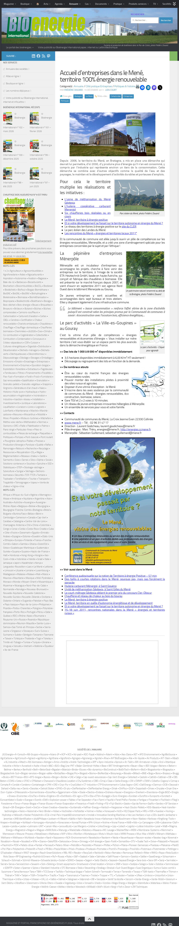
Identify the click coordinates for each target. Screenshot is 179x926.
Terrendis (126, 871)
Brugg (176, 773)
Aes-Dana (126, 754)
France (37, 540)
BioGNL (16, 293)
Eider (75, 792)
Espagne (16, 536)
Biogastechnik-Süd (9, 773)
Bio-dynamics (95, 769)
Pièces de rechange (28, 433)
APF (94, 762)
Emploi (18, 361)
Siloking (51, 864)
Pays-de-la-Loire (28, 604)
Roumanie (39, 615)
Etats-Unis (47, 536)
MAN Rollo (51, 830)
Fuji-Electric (116, 803)
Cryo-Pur (64, 784)
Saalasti (83, 856)
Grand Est (42, 544)
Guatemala (42, 547)
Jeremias (8, 818)
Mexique (30, 578)
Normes (42, 422)
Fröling (99, 803)
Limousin (9, 570)
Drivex (151, 788)
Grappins (47, 384)
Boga (150, 773)
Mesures (17, 414)
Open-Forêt (110, 841)
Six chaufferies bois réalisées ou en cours (88, 214)
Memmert (166, 830)
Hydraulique (32, 391)
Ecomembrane (37, 792)
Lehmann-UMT (35, 826)
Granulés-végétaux (31, 384)
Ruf (54, 856)
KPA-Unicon (94, 822)
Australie (7, 502)
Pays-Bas (48, 600)
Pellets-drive (26, 845)
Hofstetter (79, 811)
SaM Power (113, 856)
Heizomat (32, 811)
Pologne (37, 608)
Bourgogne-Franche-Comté (17, 510)
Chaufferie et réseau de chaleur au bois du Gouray (93, 596)
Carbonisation (10, 316)
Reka (107, 852)
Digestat (32, 346)
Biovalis (127, 773)
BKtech (136, 773)
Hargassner (116, 807)
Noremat (172, 837)
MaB (165, 826)
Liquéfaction (9, 406)
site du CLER (129, 226)
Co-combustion (10, 335)
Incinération (39, 395)
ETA (86, 796)
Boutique (25, 4)
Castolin (143, 777)
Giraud (6, 807)
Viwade (58, 883)
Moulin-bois (113, 833)
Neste (115, 837)
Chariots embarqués (28, 323)
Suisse (44, 631)
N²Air (35, 841)
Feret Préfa (121, 799)
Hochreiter (67, 811)
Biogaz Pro (72, 773)
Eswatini (36, 536)
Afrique (6, 494)
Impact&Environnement (73, 815)
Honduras (14, 555)
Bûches (37, 308)
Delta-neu (15, 788)
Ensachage (29, 361)
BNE (144, 773)
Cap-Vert (41, 517)
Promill (112, 849)
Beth (35, 769)
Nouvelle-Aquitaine (12, 593)
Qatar (48, 612)
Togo (38, 638)
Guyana (15, 551)
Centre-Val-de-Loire (35, 521)
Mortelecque (90, 833)
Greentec (63, 807)
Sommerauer (172, 864)
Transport (43, 478)
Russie (22, 619)
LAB (157, 822)
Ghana (33, 544)
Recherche (31, 448)
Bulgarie (7, 513)
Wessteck (80, 886)
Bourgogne (43, 506)
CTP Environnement (108, 784)
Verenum (170, 879)
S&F (76, 856)
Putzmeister (159, 849)
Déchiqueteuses (18, 354)
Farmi (101, 799)
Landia (14, 826)
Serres (25, 459)
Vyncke (106, 883)
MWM (151, 833)
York (120, 886)
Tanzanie (37, 634)
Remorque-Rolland (132, 852)
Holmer (90, 811)
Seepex (79, 860)
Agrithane (53, 758)
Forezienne (6, 803)
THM (16, 875)
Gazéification (28, 380)
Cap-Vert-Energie (117, 777)
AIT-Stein (165, 758)
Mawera (97, 830)
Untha (18, 879)
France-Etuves (45, 803)
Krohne (106, 822)
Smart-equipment (66, 864)
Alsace (6, 498)
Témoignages (22, 482)
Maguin (31, 830)
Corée (22, 528)
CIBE (95, 780)
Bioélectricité (23, 301)
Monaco (7, 581)
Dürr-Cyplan (7, 792)
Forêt (29, 376)
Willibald (91, 886)
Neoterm (105, 837)
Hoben (56, 811)
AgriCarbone (6, 758)
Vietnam (28, 646)
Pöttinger (172, 849)
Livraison (21, 406)
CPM (48, 784)
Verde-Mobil (157, 879)
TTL (111, 875)
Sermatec (171, 860)
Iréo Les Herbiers (135, 815)
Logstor (131, 826)
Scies (17, 459)
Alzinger (48, 762)
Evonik (38, 799)
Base (104, 765)
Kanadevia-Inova (92, 818)
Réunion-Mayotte (26, 623)
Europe (18, 540)
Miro (69, 833)
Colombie (44, 525)
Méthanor (6, 837)
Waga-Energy (119, 883)
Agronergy (87, 758)
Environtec (22, 796)
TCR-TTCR (30, 475)
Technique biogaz (73, 871)
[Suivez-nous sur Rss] (43, 56)
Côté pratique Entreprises (99, 86)
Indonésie (21, 559)
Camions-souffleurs (28, 312)
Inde (12, 559)
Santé (43, 456)
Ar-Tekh (129, 762)
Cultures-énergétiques (14, 346)
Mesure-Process (25, 833)
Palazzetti (163, 841)
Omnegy (84, 841)
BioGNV (25, 293)
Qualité (39, 444)
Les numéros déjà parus (17, 90)
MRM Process (128, 833)
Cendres (15, 320)
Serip (161, 860)
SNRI (118, 864)
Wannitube (143, 883)
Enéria (42, 796)
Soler (151, 864)
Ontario (16, 600)
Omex (75, 841)
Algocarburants (34, 274)
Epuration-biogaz (40, 365)
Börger (55, 777)
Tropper (104, 875)
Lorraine (30, 570)
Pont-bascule (32, 437)
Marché (34, 410)
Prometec (102, 849)
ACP (63, 754)
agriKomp (42, 758)
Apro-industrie (106, 762)
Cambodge (8, 517)
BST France (16, 777)
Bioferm (135, 769)
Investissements (11, 403)
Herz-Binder (45, 811)
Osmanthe (123, 841)
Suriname (8, 634)
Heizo (22, 811)
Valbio (53, 879)
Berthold (27, 769)
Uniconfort (160, 875)
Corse (14, 528)
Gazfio (151, 803)
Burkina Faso (19, 513)
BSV (26, 777)
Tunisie (26, 642)
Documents (101, 4)
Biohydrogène (38, 293)
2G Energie (7, 754)
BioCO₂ (38, 286)
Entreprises (128, 96)
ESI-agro (77, 796)
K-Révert (62, 818)
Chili (29, 525)
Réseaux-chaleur (29, 456)
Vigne (15, 486)
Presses (39, 441)
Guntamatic (75, 807)
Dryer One (171, 788)
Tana (32, 871)
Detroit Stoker (47, 788)
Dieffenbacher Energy (99, 788)
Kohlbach (27, 822)
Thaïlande (29, 638)
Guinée (6, 551)
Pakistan (37, 600)
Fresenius (81, 803)
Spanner (26, 867)
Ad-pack (77, 754)
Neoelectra (94, 837)
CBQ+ (6, 320)
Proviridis (134, 849)
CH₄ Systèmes (84, 780)
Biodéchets (10, 289)
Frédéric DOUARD (73, 90)
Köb (135, 822)
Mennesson (8, 833)
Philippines (44, 604)
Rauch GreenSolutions (50, 852)
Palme (45, 425)
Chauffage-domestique (26, 327)
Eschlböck (66, 796)
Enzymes (25, 365)
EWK (45, 799)
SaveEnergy (155, 856)
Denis (25, 788)
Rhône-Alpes (25, 615)
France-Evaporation (64, 803)
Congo (6, 528)
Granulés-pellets (11, 384)
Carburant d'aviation (28, 316)
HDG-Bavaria (153, 807)
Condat (15, 784)
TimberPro (42, 875)
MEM (133, 830)
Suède (18, 634)
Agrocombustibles (33, 270)
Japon (17, 562)
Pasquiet (174, 841)
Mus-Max (141, 833)
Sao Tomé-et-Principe (23, 627)
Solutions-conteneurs (14, 463)
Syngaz (19, 471)
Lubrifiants (8, 410)
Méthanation (30, 422)
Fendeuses (10, 372)
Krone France (118, 822)
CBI (169, 777)
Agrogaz (76, 758)
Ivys (148, 815)
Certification (27, 320)
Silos (32, 459)
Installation (37, 399)
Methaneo (54, 833)
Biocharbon (8, 286)
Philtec (107, 845)
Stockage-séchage (33, 467)
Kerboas (152, 818)
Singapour (16, 631)
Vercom (129, 879)
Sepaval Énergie (127, 860)
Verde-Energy (142, 879)
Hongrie (39, 555)
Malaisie (21, 574)
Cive (40, 331)
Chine (35, 525)
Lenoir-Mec (51, 826)
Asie (48, 498)
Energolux (129, 792)
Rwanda (32, 619)
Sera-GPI (152, 860)
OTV (133, 841)
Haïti (5, 555)
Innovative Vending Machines (111, 815)
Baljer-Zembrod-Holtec (88, 765)
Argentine (39, 498)
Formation (19, 376)
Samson (125, 856)
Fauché (110, 799)
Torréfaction (21, 478)
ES (58, 796)
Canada (31, 517)
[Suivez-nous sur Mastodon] (48, 56)
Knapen (4, 822)
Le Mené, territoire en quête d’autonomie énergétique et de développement (109, 603)
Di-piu (67, 788)
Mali (38, 574)
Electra (90, 792)
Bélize (31, 513)
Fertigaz (143, 799)
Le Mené (89, 96)
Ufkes (139, 875)
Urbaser (35, 879)
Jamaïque (7, 562)
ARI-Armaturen (142, 762)
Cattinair (162, 777)
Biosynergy (116, 773)
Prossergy (123, 849)
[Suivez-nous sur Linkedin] (33, 56)
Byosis (47, 777)
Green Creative (50, 807)
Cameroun (21, 517)
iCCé (47, 815)
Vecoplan (101, 879)
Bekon (172, 765)
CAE (71, 777)
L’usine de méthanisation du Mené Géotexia (88, 201)
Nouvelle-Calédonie (34, 593)
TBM (38, 871)
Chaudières (45, 323)
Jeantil (161, 815)
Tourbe (32, 478)
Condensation (24, 338)
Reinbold (98, 852)
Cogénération (27, 335)
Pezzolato (87, 845)
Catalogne (18, 521)
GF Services (170, 803)
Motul (102, 833)
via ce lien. (21, 256)
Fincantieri (154, 799)
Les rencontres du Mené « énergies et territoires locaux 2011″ (101, 233)
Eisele (82, 792)
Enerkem (140, 792)
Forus (17, 803)
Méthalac (170, 833)
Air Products (153, 758)
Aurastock (27, 765)
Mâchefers (46, 418)
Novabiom (6, 841)
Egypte (35, 532)
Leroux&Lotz (65, 826)
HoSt (119, 811)
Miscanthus (29, 414)
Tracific (53, 875)
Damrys (157, 784)
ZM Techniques (139, 886)
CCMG (11, 780)
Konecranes (64, 822)
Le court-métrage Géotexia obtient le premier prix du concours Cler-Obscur (108, 593)
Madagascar (9, 574)
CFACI (27, 780)
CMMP (138, 780)
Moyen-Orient (29, 581)
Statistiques (9, 467)
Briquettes (46, 304)
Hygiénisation (25, 395)
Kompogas (38, 822)
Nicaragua (19, 585)
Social (48, 459)
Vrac (22, 486)
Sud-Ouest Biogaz (125, 867)
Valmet (61, 879)
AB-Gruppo (32, 754)
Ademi (109, 754)
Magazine (9, 4)
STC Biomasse (68, 867)
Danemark (25, 532)
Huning (169, 811)
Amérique (16, 498)
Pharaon (98, 845)
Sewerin (35, 864)
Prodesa (80, 849)
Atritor (16, 765)
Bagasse (42, 278)
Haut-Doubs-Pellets (134, 807)
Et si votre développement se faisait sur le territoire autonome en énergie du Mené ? (114, 223)
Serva (11, 864)
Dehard (4, 788)
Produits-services (138, 4)
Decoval (173, 784)
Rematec (116, 852)
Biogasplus (168, 769)
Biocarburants (34, 282)
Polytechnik (18, 849)
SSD (50, 463)
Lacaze (5, 826)
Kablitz (72, 818)
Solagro (143, 864)
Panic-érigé (8, 429)
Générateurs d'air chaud (25, 388)
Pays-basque (11, 604)
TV (154, 4)
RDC (15, 615)
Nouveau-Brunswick (37, 589)
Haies (42, 388)
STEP (19, 467)
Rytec (69, 856)
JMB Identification (23, 818)
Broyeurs (7, 308)
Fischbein (165, 799)
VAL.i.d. (44, 879)
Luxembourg (42, 570)
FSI (106, 803)
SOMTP (8, 867)
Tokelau (47, 638)
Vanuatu (18, 646)
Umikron (148, 875)
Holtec (99, 811)
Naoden (40, 837)
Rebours (20, 448)
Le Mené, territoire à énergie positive (86, 219)
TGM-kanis (147, 871)
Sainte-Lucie (43, 623)
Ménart (160, 833)
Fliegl (174, 799)
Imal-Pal (55, 815)
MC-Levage (109, 830)
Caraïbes (7, 521)
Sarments (8, 459)
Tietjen (24, 875)
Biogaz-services (29, 773)
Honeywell (109, 811)
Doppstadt (141, 788)
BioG (143, 769)
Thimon (172, 871)
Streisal (110, 867)
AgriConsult (20, 758)
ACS (69, 754)
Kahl (80, 818)
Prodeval (90, 849)
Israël (40, 559)
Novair (16, 841)
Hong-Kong (27, 555)
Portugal (31, 612)
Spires (35, 867)
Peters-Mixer (62, 845)
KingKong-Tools (166, 818)
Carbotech (133, 777)
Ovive (153, 841)
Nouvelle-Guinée (11, 596)
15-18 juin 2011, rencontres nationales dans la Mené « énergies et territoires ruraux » (115, 611)
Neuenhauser (127, 837)
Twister (130, 875)
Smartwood (82, 864)
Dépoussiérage (10, 357)
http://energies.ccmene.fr (136, 429)
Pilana (124, 845)
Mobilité (41, 414)
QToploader (6, 852)
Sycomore (6, 871)
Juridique (26, 403)
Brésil (47, 510)
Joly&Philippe (40, 818)
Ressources (9, 452)
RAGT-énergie (31, 852)
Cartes (43, 316)
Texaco (136, 871)
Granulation (42, 380)
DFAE (59, 788)
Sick (43, 864)
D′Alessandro (21, 792)
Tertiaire (41, 475)
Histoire (7, 391)
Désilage (24, 357)
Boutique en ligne (14, 83)
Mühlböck (29, 837)
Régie (39, 452)
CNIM (147, 780)
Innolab (91, 815)
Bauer (134, 765)
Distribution (44, 346)
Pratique (117, 4)
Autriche (18, 502)
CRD (55, 784)
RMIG (154, 852)
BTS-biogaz (36, 777)
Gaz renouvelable (11, 380)
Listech (121, 826)
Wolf (99, 886)
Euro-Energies (120, 796)
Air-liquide (139, 758)
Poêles (30, 441)
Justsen (52, 818)
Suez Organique (144, 867)
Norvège (20, 589)
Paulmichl (7, 845)
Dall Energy (145, 784)
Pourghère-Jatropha (15, 441)
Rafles (48, 444)
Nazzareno (58, 837)
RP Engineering (23, 856)
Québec (7, 615)
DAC (136, 784)
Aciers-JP (54, 754)
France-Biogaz (29, 803)
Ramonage (8, 448)
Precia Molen (60, 849)
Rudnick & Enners (41, 856)
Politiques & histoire (124, 86)
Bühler (64, 777)
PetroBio (75, 845)
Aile (130, 758)
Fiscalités (46, 372)
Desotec (34, 788)
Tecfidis (59, 871)
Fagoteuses (46, 369)
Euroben (133, 796)
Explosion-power (58, 799)
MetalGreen (41, 833)
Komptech (51, 822)
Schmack (16, 860)
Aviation (32, 278)
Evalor (20, 799)
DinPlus (123, 788)
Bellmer (8, 769)
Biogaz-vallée (45, 773)
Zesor (127, 886)
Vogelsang (69, 883)
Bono (158, 773)
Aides (22, 274)
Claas (110, 780)
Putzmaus (146, 849)
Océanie (7, 600)
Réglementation (11, 456)
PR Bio (49, 849)
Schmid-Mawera (31, 860)
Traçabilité (8, 482)
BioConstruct (110, 769)
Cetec (19, 780)
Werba (70, 886)
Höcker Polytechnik (33, 815)
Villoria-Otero (46, 883)
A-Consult (20, 754)
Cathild (152, 777)
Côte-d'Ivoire (11, 532)
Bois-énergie (23, 304)
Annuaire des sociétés (17, 69)
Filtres (21, 372)
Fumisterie (46, 376)
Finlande (28, 540)
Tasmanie (48, 634)
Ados (116, 754)
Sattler (143, 856)
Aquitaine (28, 498)
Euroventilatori (7, 799)
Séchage (30, 471)
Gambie (24, 544)
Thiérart (8, 875)
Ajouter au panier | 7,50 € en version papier (14, 261)
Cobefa (155, 780)
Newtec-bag (159, 837)
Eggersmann (64, 792)
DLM (131, 788)
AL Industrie (11, 762)
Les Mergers (80, 826)
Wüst (106, 886)
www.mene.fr (73, 422)
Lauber (22, 826)
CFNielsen (37, 780)
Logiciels (40, 406)
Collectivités (116, 96)
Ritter (146, 852)
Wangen (132, 883)
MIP (63, 833)
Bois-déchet (9, 304)
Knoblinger (15, 822)
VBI (93, 879)
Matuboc (86, 830)
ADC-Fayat (89, 754)
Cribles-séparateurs (13, 342)
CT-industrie (90, 784)
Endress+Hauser (113, 792)
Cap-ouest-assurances (94, 777)
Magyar (40, 830)
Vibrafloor (20, 883)
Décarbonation (10, 350)
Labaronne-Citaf (169, 822)
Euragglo (106, 796)
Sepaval (113, 860)
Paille (22, 425)
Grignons (7, 388)
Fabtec (72, 799)
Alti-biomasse (35, 762)
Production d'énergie (13, 444)
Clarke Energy (121, 780)
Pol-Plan (6, 849)
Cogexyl (164, 780)
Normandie (8, 589)
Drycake (160, 788)
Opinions (7, 425)
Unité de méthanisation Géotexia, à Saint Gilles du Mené (97, 589)
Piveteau (154, 845)
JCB (154, 815)
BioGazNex (59, 773)
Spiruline (41, 463)
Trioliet (94, 875)
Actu (46, 4)
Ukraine (45, 642)
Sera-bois (141, 860)
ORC (16, 425)
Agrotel (98, 758)
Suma (156, 867)
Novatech (26, 841)
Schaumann (168, 856)
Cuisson (34, 342)
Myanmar (8, 585)
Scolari (62, 860)
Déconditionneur (36, 354)
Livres (31, 406)
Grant (28, 807)
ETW (97, 796)
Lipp (114, 826)
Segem (88, 860)
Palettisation (33, 425)
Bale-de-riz (8, 282)
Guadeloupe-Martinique (23, 547)
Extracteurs (33, 369)
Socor (125, 864)
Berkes (17, 769)
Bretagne (78, 96)
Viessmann (32, 883)
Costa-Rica (32, 528)
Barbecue (21, 282)
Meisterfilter (123, 830)
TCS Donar (48, 871)
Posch (40, 849)
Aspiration (8, 278)
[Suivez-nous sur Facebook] (38, 56)
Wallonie (38, 646)
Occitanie (46, 596)
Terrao (116, 871)
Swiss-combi (168, 867)
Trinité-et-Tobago (12, 642)
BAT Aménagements (119, 765)
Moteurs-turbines (30, 418)
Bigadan (56, 769)
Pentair (38, 845)
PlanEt (175, 845)
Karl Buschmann (122, 818)
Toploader (8, 478)
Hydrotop (6, 815)
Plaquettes (45, 433)
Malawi (30, 574)
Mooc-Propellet (11, 418)
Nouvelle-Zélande (31, 596)
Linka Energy (104, 826)
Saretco (134, 856)
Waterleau (156, 883)
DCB (165, 784)
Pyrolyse (30, 444)
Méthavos (18, 837)
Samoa (6, 627)
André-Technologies (80, 762)
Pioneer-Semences (138, 845)
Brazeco (167, 773)
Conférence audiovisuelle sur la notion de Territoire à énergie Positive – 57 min (111, 576)
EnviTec (33, 796)
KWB (129, 822)
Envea (12, 796)
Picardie (7, 608)
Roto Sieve (8, 856)
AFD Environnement (149, 754)
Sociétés (166, 4)
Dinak (114, 788)
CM (131, 780)
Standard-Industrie (50, 867)
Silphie (40, 459)
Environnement (10, 365)
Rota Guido (171, 852)
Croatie (43, 528)
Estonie (26, 536)
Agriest (31, 758)
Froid (36, 376)
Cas (87, 4)
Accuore (44, 754)
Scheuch (6, 860)
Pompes (19, 437)
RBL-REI (68, 852)
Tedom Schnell (91, 871)
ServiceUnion (22, 864)
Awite (36, 765)
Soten (17, 867)
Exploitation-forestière (14, 369)
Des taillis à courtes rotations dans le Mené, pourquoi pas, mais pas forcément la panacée (115, 580)
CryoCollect (76, 784)
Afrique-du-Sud (20, 494)
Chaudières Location (65, 780)
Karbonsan (107, 818)
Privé (71, 849)
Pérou (40, 612)
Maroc (45, 574)
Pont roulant (47, 437)
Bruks (6, 777)
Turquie (36, 642)
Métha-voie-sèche (12, 422)
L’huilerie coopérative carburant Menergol (88, 207)
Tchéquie (18, 638)
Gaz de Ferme (139, 803)
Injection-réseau (22, 399)
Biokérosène (9, 297)
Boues (35, 304)
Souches (31, 463)
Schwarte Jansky (49, 860)
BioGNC (7, 293)
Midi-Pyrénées (43, 578)
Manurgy (63, 830)
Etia (91, 796)
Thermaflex (161, 871)
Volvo (79, 883)
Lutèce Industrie (145, 826)
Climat (47, 331)
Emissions (8, 361)
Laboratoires (38, 403)
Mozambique (45, 581)
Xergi (113, 886)
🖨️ (137, 86)
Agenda (59, 4)
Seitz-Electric (100, 860)
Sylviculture (8, 471)
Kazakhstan (27, 562)
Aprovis (119, 762)
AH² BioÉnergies (119, 758)
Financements (33, 372)
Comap (173, 780)
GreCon (36, 807)
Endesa (99, 792)
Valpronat (84, 879)
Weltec (61, 886)
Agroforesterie (10, 274)
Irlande (31, 559)
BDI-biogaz (151, 765)
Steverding (89, 867)
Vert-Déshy (7, 883)
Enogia (175, 792)
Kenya (38, 562)
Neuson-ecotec (143, 837)
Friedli (91, 803)
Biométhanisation (38, 297)
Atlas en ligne (12, 76)
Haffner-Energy (91, 807)
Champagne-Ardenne (14, 525)
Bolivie (32, 506)
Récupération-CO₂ (26, 452)
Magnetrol (20, 830)
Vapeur (34, 482)
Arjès (154, 762)
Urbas (26, 879)
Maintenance (22, 410)
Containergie (38, 784)
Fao (95, 799)
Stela (80, 867)
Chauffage (8, 327)
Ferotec (132, 799)
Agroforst (65, 758)
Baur (141, 765)
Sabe (92, 856)
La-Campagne (146, 822)
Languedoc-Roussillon (14, 566)
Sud (37, 631)
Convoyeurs (38, 338)
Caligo (78, 777)
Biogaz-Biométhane (37, 289)
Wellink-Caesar (48, 886)
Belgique (22, 506)
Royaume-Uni (10, 619)
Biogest (83, 773)
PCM (16, 845)
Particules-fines (24, 429)
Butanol (28, 308)
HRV (145, 811)
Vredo (98, 883)
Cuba (51, 528)
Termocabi (106, 871)
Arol (161, 762)
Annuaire (73, 4)
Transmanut (72, 875)
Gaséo (127, 803)
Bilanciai (66, 769)
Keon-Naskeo (139, 818)
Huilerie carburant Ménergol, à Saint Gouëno (90, 586)
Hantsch (105, 807)
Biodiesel (47, 286)
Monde (16, 581)
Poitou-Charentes (22, 608)
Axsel (44, 765)
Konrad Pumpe (79, 822)
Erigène (51, 796)
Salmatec (100, 856)
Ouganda (26, 600)
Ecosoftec (51, 792)
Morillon (78, 833)
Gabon (15, 544)
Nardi (48, 837)
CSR (27, 342)
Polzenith (30, 849)
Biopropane (8, 301)
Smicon (110, 864)
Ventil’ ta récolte (115, 879)
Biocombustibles (24, 286)
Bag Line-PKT (67, 765)
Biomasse (22, 297)
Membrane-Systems (148, 830)
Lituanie (19, 570)
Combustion (9, 338)
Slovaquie (28, 631)
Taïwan (8, 638)
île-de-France (11, 649)
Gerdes (159, 803)
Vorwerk (88, 883)
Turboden (120, 875)
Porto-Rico (19, 612)
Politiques (65, 101)
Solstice (159, 864)
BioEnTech (123, 769)
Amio (56, 762)
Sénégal (27, 634)
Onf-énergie (96, 841)
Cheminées (20, 331)
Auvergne (29, 502)
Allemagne (44, 494)
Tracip (61, 875)
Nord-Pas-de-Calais (36, 585)
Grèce (6, 547)
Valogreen (72, 879)
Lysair (158, 826)
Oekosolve (64, 841)
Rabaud (18, 852)
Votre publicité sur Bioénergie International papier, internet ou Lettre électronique (78, 47)
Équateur (49, 646)
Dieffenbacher (79, 788)
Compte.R (5, 784)
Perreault (49, 845)
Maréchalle (74, 830)
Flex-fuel (7, 376)
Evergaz (29, 799)
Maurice (7, 578)
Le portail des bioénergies (18, 47)
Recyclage (44, 448)
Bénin (39, 513)
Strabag (101, 867)
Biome (92, 773)
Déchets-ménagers (29, 350)
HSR (151, 811)
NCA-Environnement (76, 837)
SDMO (70, 860)
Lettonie (48, 566)
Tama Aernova (20, 871)
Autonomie (20, 278)
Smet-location (97, 864)
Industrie (7, 399)
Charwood (49, 780)
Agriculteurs (16, 270)
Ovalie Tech (142, 841)
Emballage (47, 357)
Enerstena (152, 792)
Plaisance (165, 845)
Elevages (35, 357)
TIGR (32, 875)
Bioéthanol (36, 301)
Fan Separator (84, 799)
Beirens (163, 765)
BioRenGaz (103, 773)
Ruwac (61, 856)
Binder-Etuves (79, 769)
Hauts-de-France (39, 551)
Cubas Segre (126, 784)
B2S (57, 765)
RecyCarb (87, 852)
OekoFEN (52, 841)
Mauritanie (18, 578)
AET (135, 754)
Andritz (64, 762)
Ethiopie (9, 540)
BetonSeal (45, 769)
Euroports (154, 796)
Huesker (159, 811)
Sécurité (19, 475)
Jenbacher (171, 815)
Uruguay (7, 646)
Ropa (161, 852)
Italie (47, 559)
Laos (29, 566)
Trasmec (84, 875)
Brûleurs (18, 308)
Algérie (33, 494)
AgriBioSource (168, 754)
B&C (51, 765)
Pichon (116, 845)
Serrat (4, 864)
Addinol (100, 754)
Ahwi (106, 758)
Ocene (43, 841)
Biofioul (21, 289)
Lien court (111, 90)
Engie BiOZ (164, 792)
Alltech (22, 762)
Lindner (92, 826)
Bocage (47, 301)
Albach (175, 758)
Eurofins (143, 796)
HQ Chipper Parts (132, 811)
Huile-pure (18, 391)
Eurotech (166, 796)
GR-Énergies (17, 807)
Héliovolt (17, 815)
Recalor (77, 852)
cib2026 (32, 331)
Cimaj (102, 780)
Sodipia (133, 864)
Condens (25, 784)
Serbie (39, 627)
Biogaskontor (154, 769)
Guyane (25, 551)
